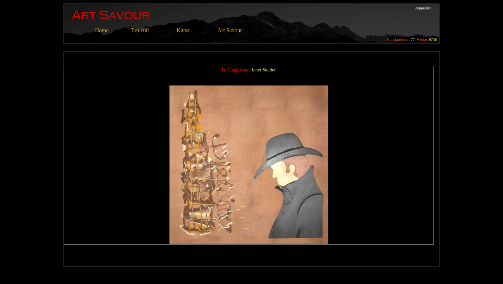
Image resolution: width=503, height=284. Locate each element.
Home (101, 30)
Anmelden (423, 8)
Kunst (182, 30)
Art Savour (230, 30)
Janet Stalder (264, 70)
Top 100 (139, 30)
